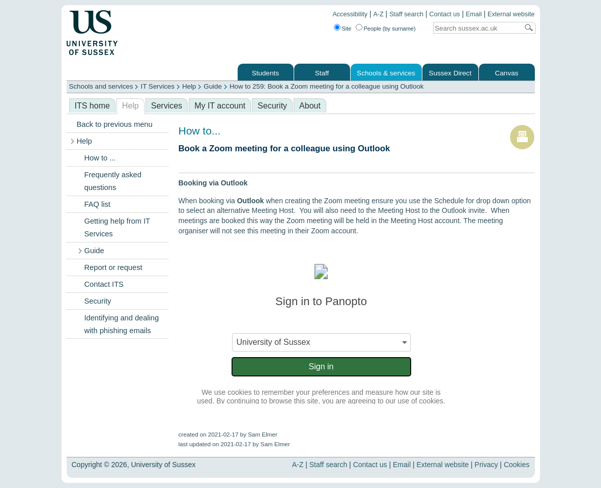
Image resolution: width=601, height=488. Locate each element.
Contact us (445, 14)
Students (265, 73)
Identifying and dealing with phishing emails (121, 324)
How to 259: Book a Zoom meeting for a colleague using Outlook (327, 86)
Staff (322, 73)
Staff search (406, 14)
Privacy (486, 464)
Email (474, 14)
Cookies (517, 464)
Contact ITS (104, 284)
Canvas (506, 73)
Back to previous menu (115, 124)
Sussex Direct (450, 73)
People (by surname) (390, 28)
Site (347, 28)
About (310, 105)
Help (189, 86)
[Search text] (476, 28)
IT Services (157, 86)
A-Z (378, 14)
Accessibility (349, 14)
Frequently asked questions (112, 181)
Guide (213, 86)
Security (272, 105)
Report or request (113, 267)
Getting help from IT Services (117, 227)
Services (166, 105)
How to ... (100, 158)
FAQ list (97, 204)
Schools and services (101, 86)
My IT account (219, 105)
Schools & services (386, 73)
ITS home (92, 105)
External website (511, 14)
